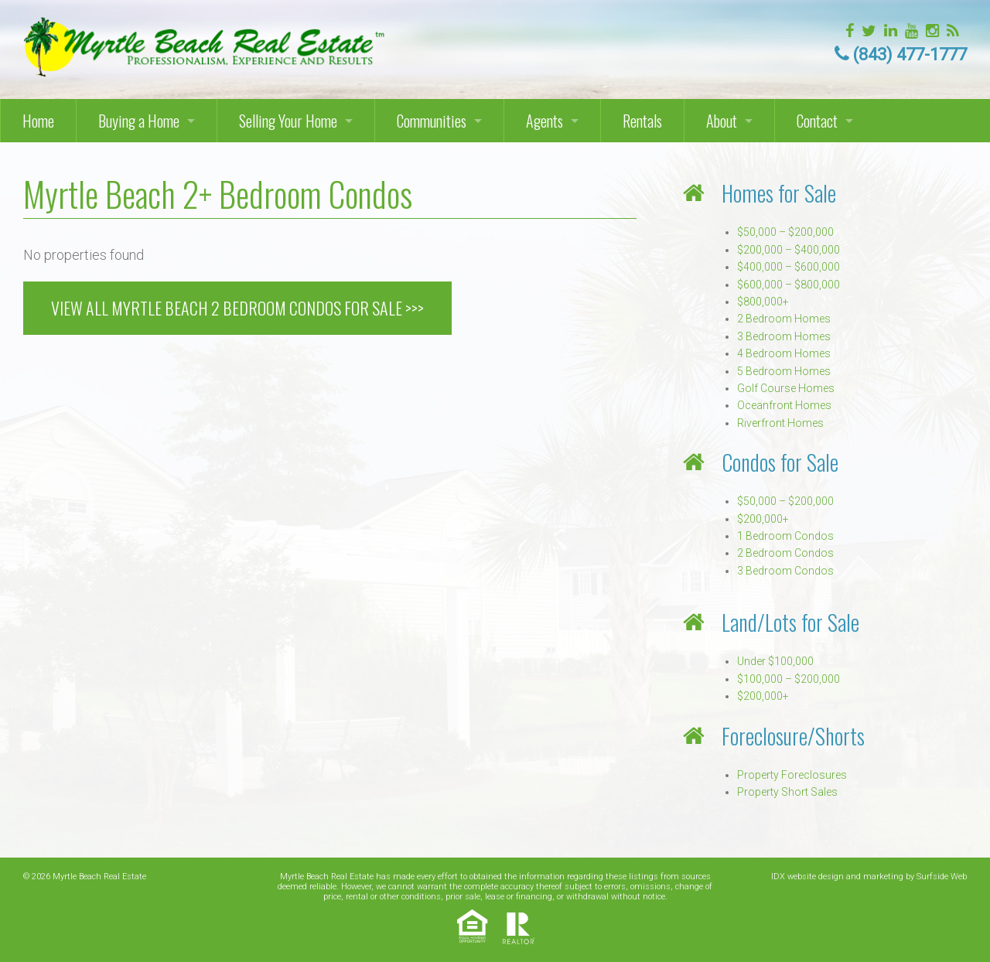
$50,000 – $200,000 (785, 232)
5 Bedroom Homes (784, 371)
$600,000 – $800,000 (788, 284)
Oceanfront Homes (784, 405)
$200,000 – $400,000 (788, 250)
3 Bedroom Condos (785, 571)
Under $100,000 (775, 661)
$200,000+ (763, 519)
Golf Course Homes (786, 388)
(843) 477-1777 (910, 54)
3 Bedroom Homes (784, 336)
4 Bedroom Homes (784, 353)
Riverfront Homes (780, 423)
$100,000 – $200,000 (788, 679)
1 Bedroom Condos (785, 536)
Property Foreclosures (792, 775)
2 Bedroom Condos (785, 553)
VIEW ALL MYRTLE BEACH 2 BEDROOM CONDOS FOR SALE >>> (237, 307)
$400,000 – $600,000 (788, 267)
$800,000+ (763, 301)
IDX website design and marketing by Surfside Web (869, 877)
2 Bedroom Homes (784, 318)
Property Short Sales (787, 792)
